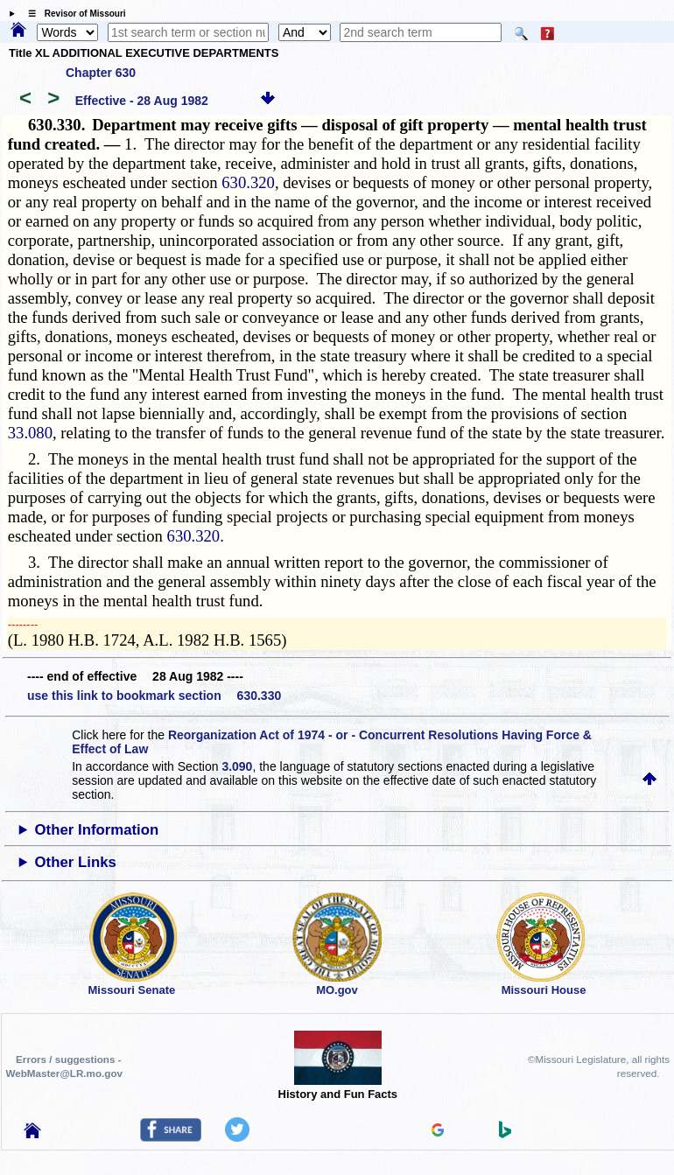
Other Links (75, 862)
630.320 (248, 182)
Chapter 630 (101, 73)
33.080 (30, 432)
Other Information (97, 830)
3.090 (236, 766)
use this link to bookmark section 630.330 (154, 696)
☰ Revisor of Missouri (72, 13)
